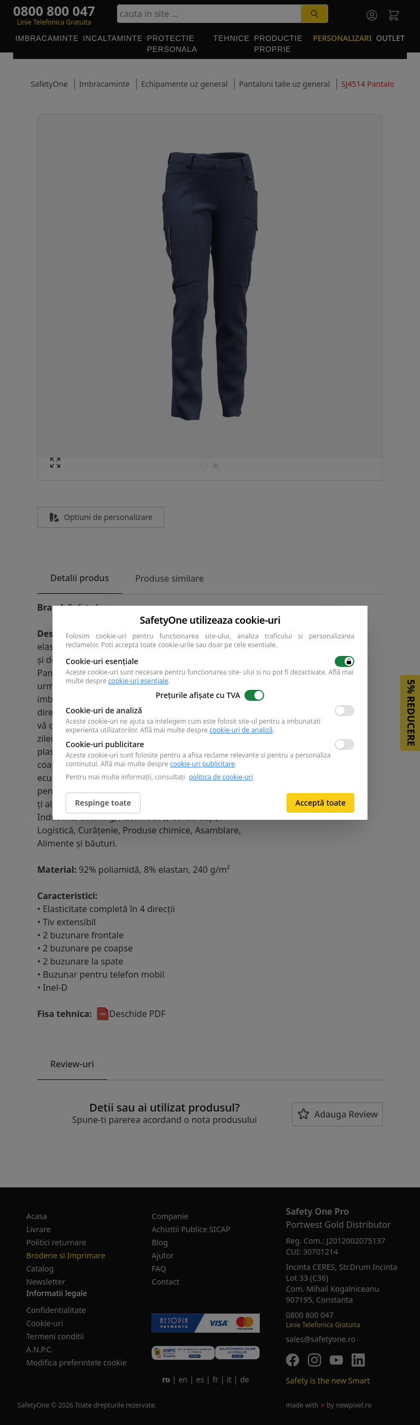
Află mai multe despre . (207, 730)
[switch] (344, 661)
